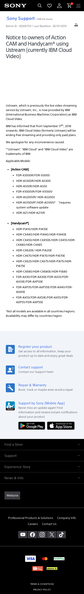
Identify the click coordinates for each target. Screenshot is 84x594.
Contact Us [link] (49, 487)
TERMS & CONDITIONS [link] (42, 547)
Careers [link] (33, 487)
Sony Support (20, 18)
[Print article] (76, 26)
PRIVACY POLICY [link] (42, 552)
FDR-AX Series (45, 19)
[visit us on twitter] (51, 497)
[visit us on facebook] (32, 497)
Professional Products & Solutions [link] (30, 481)
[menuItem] (49, 5)
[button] (42, 407)
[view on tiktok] (61, 497)
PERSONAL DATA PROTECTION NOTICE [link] (42, 558)
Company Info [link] (66, 481)
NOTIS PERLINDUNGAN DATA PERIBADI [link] (41, 563)
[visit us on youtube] (22, 497)
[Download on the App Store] (61, 388)
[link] (12, 458)
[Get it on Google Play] (32, 388)
